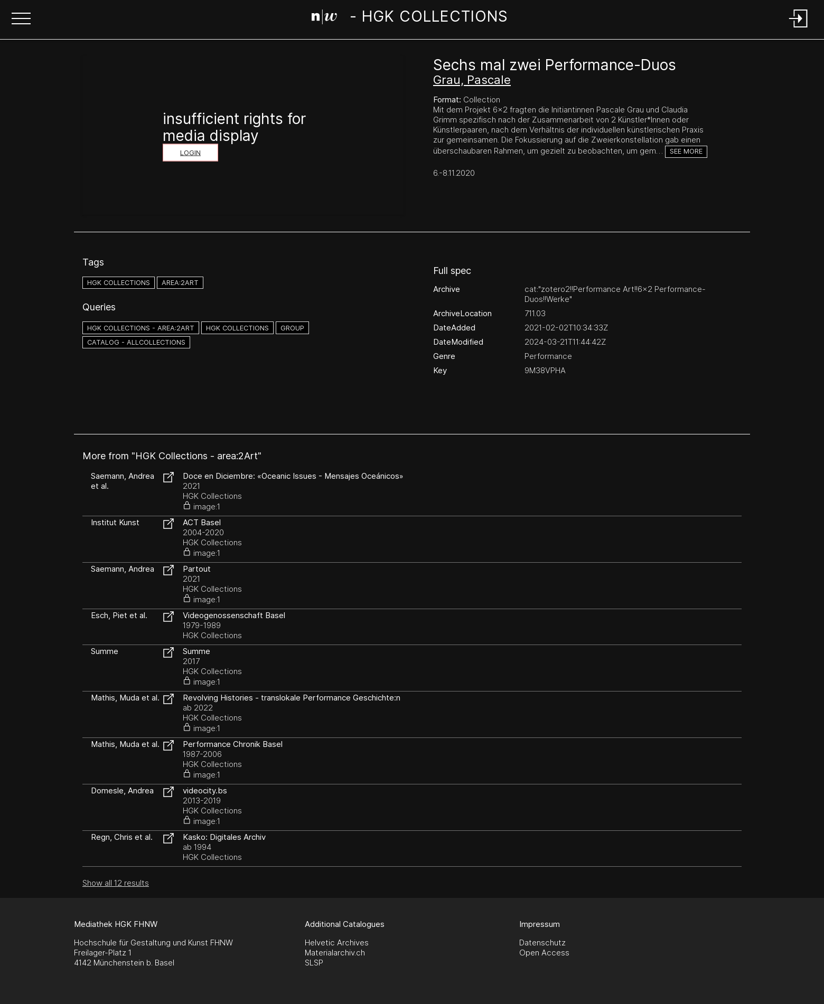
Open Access (544, 953)
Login (190, 153)
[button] (21, 19)
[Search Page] (410, 18)
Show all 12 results (115, 883)
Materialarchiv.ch (335, 953)
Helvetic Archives (337, 942)
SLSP (314, 963)
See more (686, 151)
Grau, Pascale (472, 80)
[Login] (798, 28)
